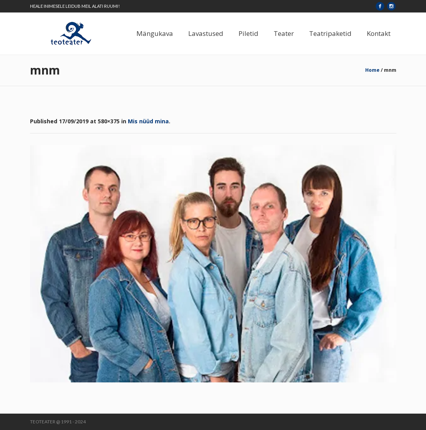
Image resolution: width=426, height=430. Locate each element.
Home (372, 70)
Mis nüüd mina (148, 121)
